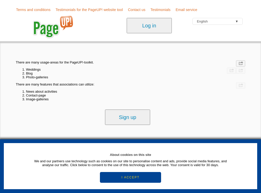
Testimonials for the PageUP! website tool (89, 10)
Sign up (127, 117)
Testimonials (160, 10)
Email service (186, 10)
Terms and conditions (33, 10)
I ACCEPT (131, 177)
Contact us (136, 10)
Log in (149, 25)
